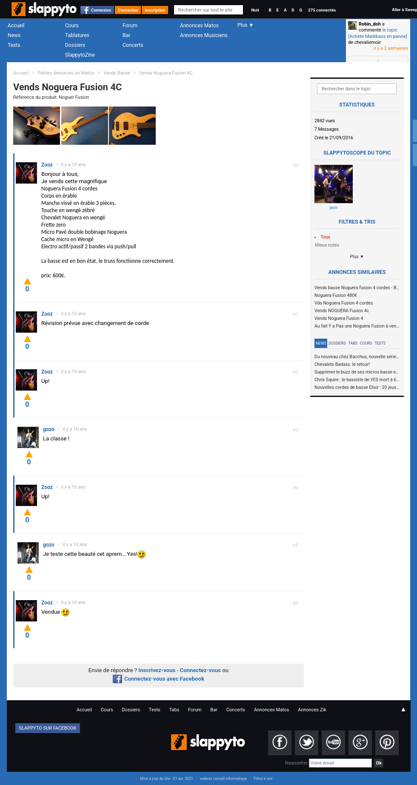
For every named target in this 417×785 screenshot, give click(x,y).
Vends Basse (116, 73)
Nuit (255, 10)
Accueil (16, 26)
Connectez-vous (200, 670)
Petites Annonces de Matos (65, 73)
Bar (126, 35)
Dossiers (75, 45)
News (14, 35)
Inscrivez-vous (156, 670)
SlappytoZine (80, 55)
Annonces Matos (199, 26)
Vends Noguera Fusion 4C (165, 73)
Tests (14, 45)
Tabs (352, 343)
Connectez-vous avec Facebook (158, 679)
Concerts (133, 45)
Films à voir (263, 778)
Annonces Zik (312, 710)
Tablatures (77, 35)
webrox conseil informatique (223, 778)
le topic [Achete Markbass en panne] (377, 33)
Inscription (155, 10)
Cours (72, 26)
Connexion (101, 10)
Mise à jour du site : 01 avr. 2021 (166, 778)
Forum (130, 26)
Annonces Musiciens (204, 35)
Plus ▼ (357, 256)
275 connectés (322, 10)
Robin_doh (370, 24)
